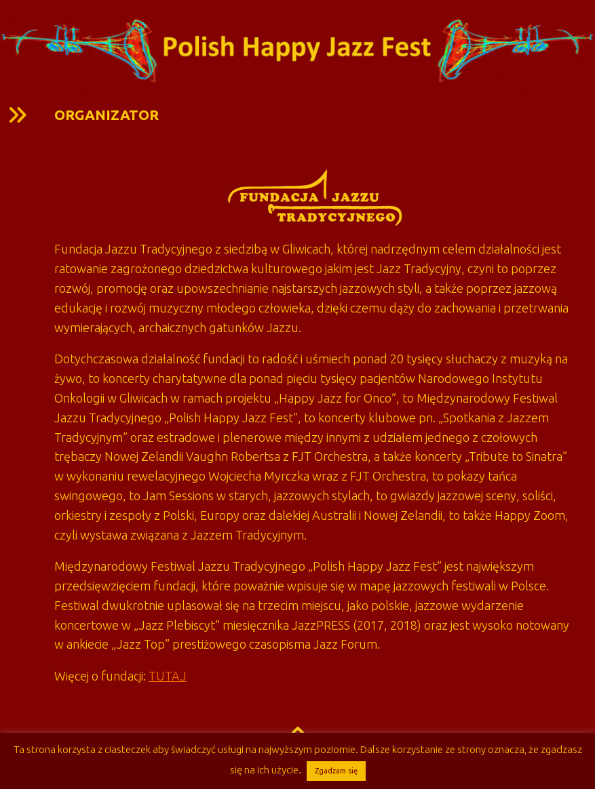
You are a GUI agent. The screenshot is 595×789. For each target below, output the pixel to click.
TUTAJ (168, 676)
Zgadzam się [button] (336, 771)
